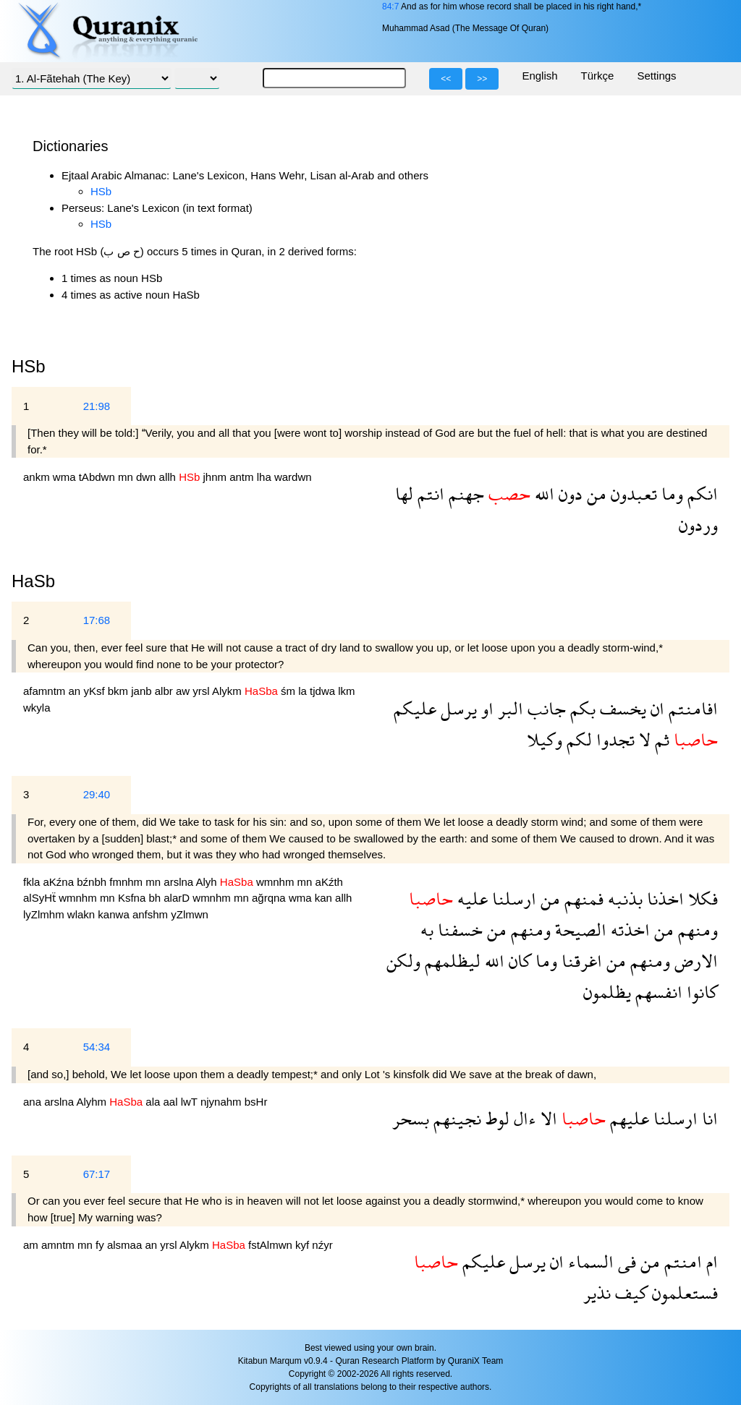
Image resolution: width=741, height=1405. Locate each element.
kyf (303, 1245)
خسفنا (458, 929)
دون (568, 493)
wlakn (82, 914)
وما (670, 493)
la (304, 691)
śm (289, 691)
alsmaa (126, 1245)
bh (156, 898)
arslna (179, 882)
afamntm (46, 691)
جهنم (464, 493)
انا (708, 1118)
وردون (698, 524)
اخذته (628, 929)
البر (508, 708)
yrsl (202, 691)
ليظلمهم (450, 960)
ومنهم (696, 929)
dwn (147, 477)
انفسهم (656, 991)
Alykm (228, 691)
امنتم (681, 1261)
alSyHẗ (41, 898)
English (539, 75)
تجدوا (613, 739)
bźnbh (93, 882)
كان (517, 960)
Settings (656, 75)
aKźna (60, 882)
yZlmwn (189, 914)
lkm (346, 691)
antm (243, 477)
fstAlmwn (271, 1245)
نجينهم (455, 1118)
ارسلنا (512, 898)
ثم (660, 739)
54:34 (97, 1047)
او (485, 708)
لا (643, 739)
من (594, 493)
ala (154, 1102)
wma (66, 477)
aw (184, 691)
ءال (522, 1118)
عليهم (627, 1118)
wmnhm (276, 882)
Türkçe (597, 75)
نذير (597, 1292)
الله (542, 493)
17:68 (97, 620)
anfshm (151, 914)
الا (546, 1118)
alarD (178, 898)
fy (101, 1245)
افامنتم (691, 708)
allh (169, 477)
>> (482, 79)
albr (165, 691)
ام (710, 1261)
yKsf (95, 691)
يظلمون (607, 991)
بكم (581, 708)
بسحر (410, 1118)
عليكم (415, 708)
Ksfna (133, 898)
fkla (33, 882)
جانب (544, 708)
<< (446, 79)
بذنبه (623, 898)
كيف (629, 1292)
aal (171, 1102)
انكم (700, 493)
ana (33, 1102)
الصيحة (578, 929)
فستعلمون (683, 1292)
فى (625, 1261)
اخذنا (663, 898)
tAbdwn (98, 477)
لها (404, 493)
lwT (190, 1102)
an (76, 691)
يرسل (456, 708)
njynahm (222, 1102)
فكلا (701, 898)
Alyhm (92, 1102)
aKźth (329, 882)
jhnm (216, 477)
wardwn (293, 477)
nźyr (322, 1245)
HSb (100, 191)
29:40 (97, 794)
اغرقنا (579, 960)
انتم (428, 493)
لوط (495, 1118)
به (426, 929)
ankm (38, 477)
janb (143, 691)
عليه (470, 898)
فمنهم (582, 898)
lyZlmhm (45, 914)
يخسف (621, 708)
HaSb (33, 581)
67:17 (97, 1174)
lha (265, 477)
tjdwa (324, 691)
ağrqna (270, 898)
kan (325, 898)
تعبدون (631, 493)
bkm (120, 691)
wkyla (37, 707)
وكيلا (544, 739)
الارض (694, 960)
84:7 (390, 6)
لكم (577, 739)
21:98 (97, 406)
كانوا (700, 991)
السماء (589, 1261)
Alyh (208, 882)
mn (127, 477)
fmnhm (127, 882)
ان (655, 708)
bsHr (256, 1102)
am (32, 1245)
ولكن (403, 960)
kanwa (115, 914)
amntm (59, 1245)
